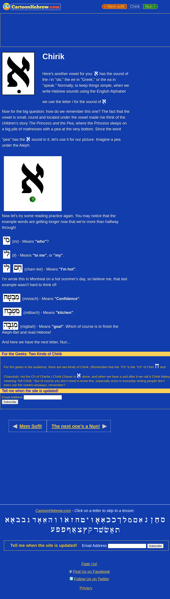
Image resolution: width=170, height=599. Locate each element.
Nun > (150, 6)
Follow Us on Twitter (91, 579)
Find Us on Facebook (91, 571)
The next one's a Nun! (75, 426)
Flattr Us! (89, 564)
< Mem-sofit (114, 6)
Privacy (86, 588)
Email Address (13, 397)
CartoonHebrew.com (53, 511)
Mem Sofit (30, 426)
